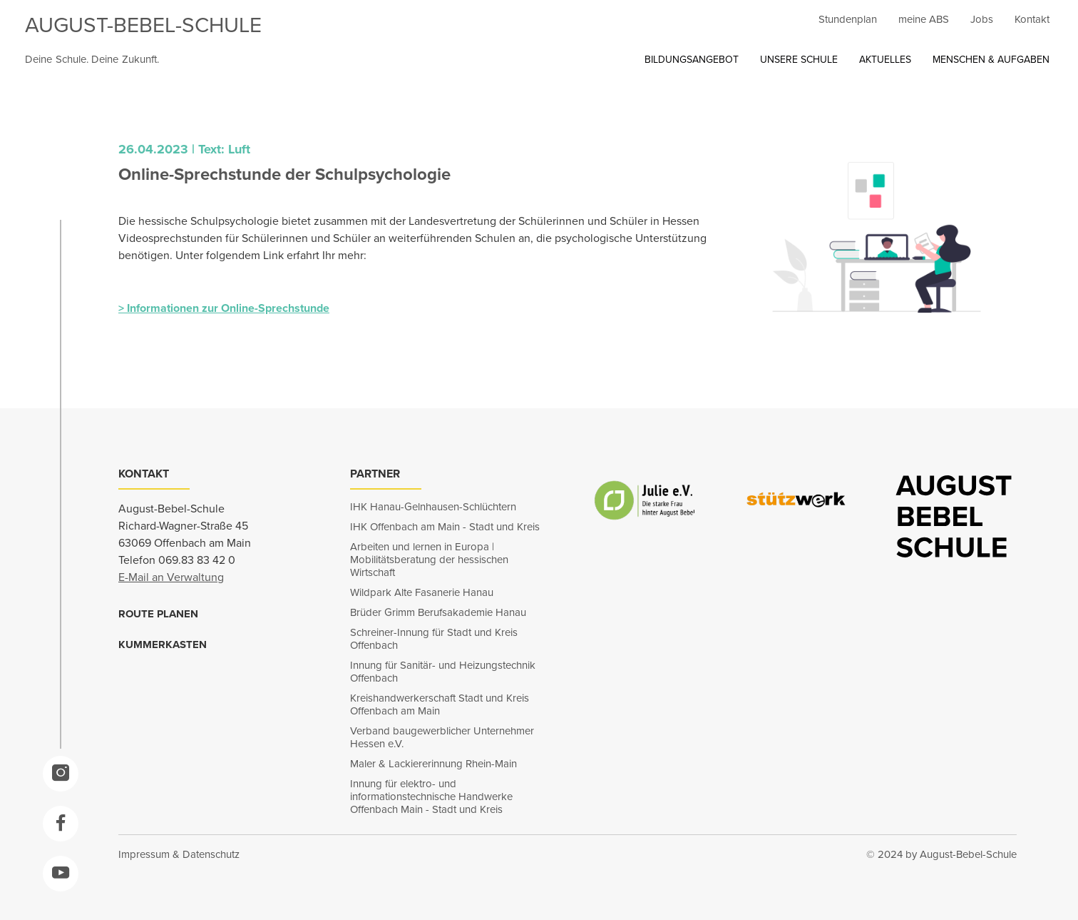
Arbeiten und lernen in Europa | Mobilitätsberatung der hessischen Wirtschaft (429, 559)
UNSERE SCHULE (799, 59)
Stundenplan (847, 19)
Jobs (981, 19)
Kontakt (1032, 19)
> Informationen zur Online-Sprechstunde (223, 308)
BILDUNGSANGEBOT (692, 59)
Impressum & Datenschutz (179, 854)
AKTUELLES (885, 59)
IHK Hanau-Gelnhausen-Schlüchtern (433, 506)
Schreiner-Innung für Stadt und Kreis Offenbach (434, 639)
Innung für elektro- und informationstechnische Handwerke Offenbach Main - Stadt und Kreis (431, 796)
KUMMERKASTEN (162, 644)
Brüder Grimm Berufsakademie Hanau (438, 612)
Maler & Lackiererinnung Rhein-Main (433, 763)
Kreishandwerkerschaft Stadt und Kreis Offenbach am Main (439, 704)
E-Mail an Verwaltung (171, 577)
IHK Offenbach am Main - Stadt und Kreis (445, 526)
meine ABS (923, 19)
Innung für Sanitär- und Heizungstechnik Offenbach (442, 671)
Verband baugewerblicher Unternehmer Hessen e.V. (442, 737)
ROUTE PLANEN (158, 613)
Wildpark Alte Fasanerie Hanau (421, 592)
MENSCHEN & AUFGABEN (991, 59)
